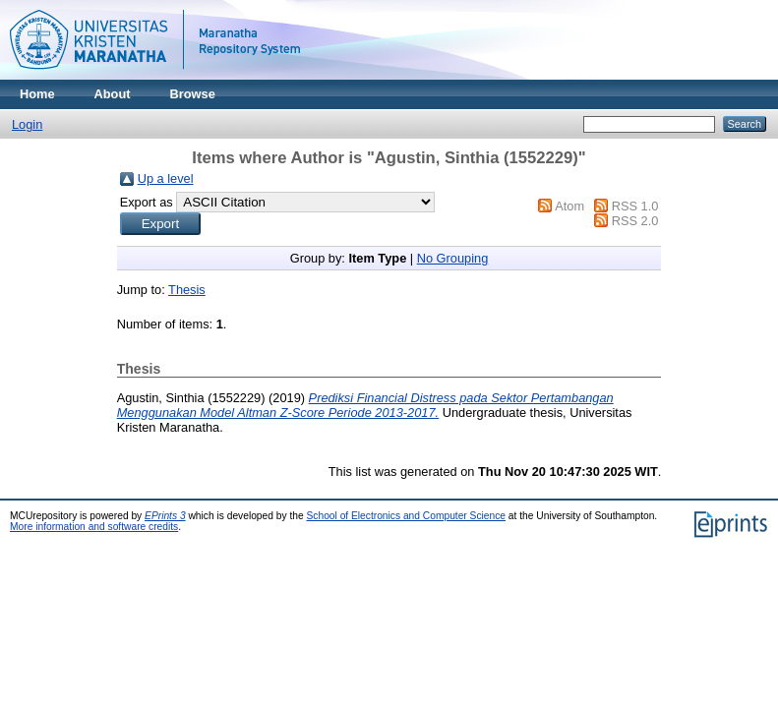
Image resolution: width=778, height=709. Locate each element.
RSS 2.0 (635, 220)
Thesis (187, 289)
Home (37, 94)
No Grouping (453, 258)
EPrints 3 (165, 515)
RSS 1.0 (635, 206)
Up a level (166, 178)
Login (27, 124)
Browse (192, 94)
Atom (569, 206)
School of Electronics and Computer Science (407, 515)
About (112, 94)
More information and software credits (94, 526)
